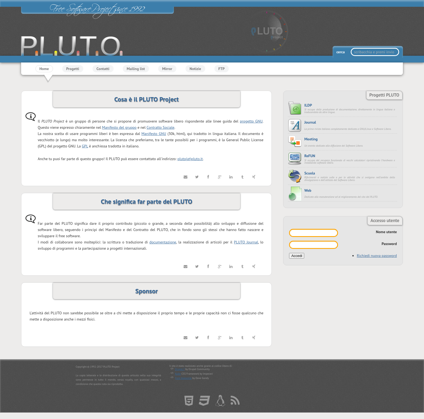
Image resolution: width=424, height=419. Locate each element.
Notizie (195, 68)
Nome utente (386, 231)
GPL (85, 146)
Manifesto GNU (153, 133)
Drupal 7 (179, 369)
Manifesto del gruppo (119, 127)
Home (44, 68)
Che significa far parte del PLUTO (146, 201)
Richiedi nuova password (377, 255)
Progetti (72, 68)
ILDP (308, 105)
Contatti (103, 68)
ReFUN (309, 155)
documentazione (162, 242)
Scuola (309, 173)
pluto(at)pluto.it (190, 158)
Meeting (310, 139)
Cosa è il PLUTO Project (146, 99)
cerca (341, 52)
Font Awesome (183, 378)
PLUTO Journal (246, 242)
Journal (310, 122)
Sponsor (146, 291)
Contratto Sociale (160, 127)
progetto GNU (251, 121)
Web (307, 190)
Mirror (167, 68)
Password (389, 243)
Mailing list (136, 68)
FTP (221, 68)
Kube (178, 373)
